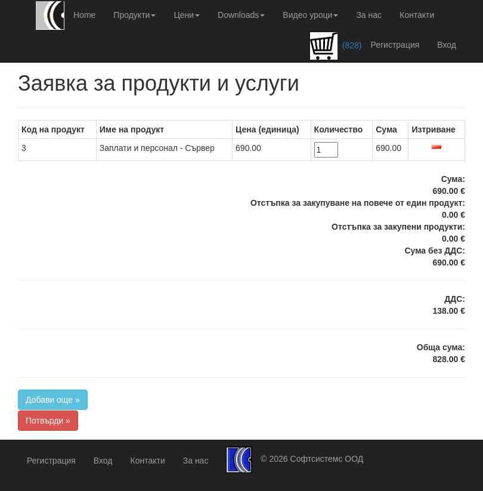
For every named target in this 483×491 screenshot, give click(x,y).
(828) (336, 46)
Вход (446, 45)
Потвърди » (48, 420)
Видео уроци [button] (310, 15)
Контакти (417, 15)
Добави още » (53, 399)
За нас (369, 15)
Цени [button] (187, 15)
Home (84, 15)
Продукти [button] (134, 15)
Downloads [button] (241, 15)
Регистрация (394, 45)
